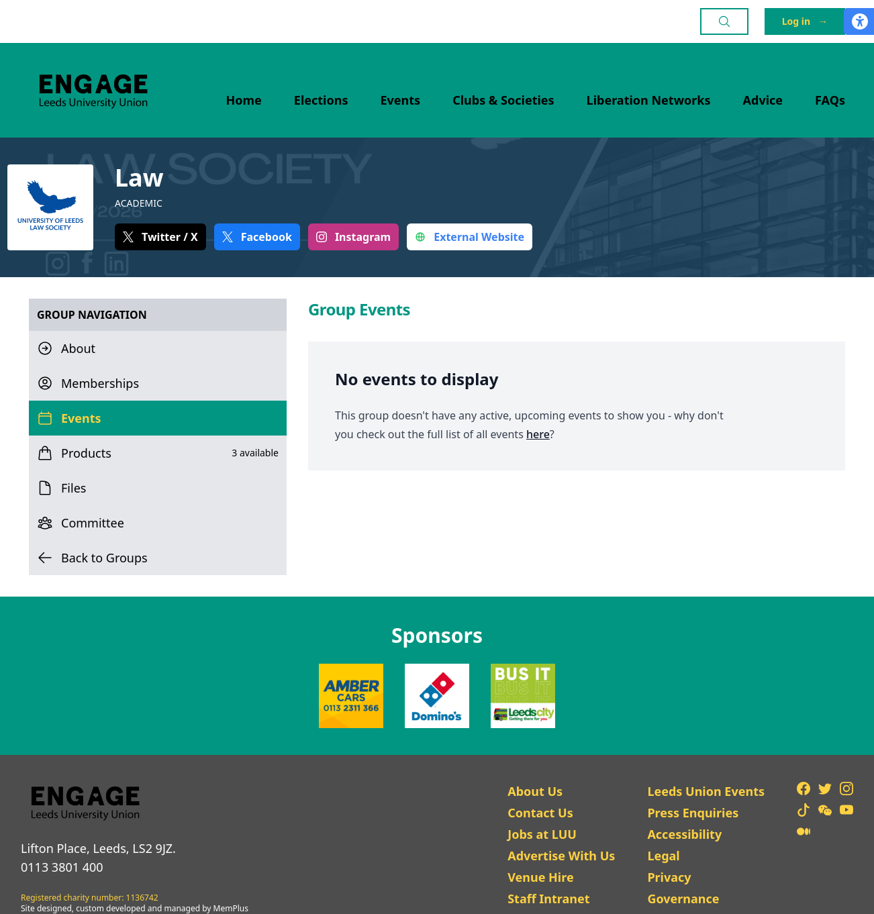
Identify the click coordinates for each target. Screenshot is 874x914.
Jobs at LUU (542, 834)
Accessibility (684, 834)
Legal (663, 856)
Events (401, 100)
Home (244, 100)
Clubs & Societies (503, 100)
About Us (535, 791)
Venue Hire (540, 877)
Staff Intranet (548, 899)
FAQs (830, 100)
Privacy (669, 877)
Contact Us (540, 813)
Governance (683, 899)
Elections (321, 100)
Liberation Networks (649, 100)
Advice (763, 100)
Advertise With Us (561, 856)
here (538, 434)
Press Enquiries (692, 813)
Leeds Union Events (706, 791)
